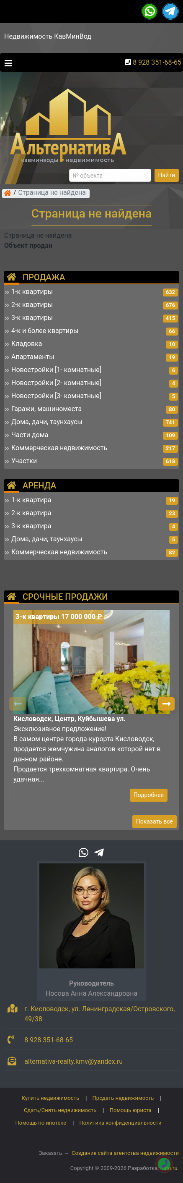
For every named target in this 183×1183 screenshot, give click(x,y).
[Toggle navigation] (6, 62)
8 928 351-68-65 (157, 62)
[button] (166, 704)
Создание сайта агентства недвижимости (125, 1153)
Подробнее (149, 795)
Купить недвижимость (51, 1098)
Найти (166, 175)
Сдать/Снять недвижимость (60, 1110)
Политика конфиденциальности (121, 1123)
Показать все (154, 821)
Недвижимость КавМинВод (47, 36)
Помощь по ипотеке (40, 1123)
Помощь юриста (131, 1110)
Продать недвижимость (123, 1098)
